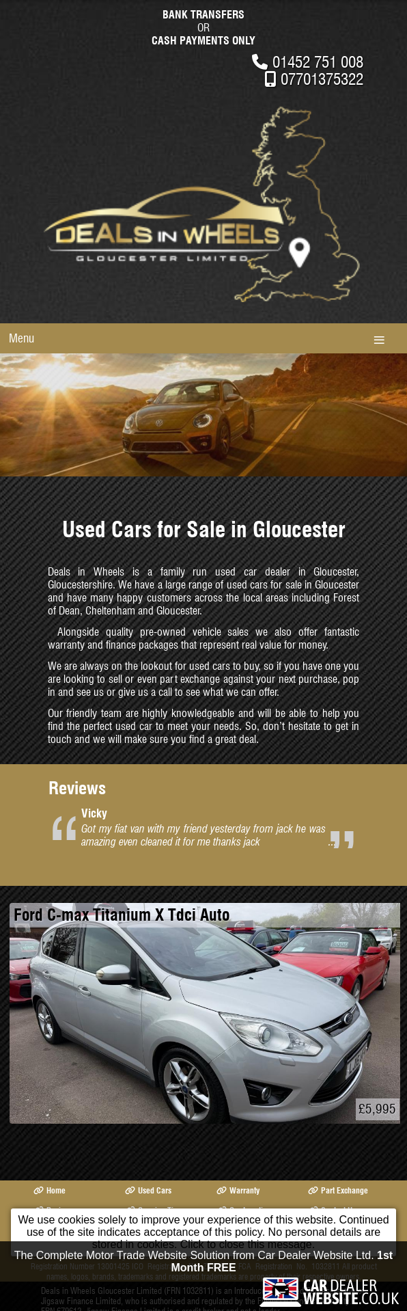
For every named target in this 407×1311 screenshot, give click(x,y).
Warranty (237, 1190)
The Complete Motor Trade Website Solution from (203, 1264)
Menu (21, 338)
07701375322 (322, 79)
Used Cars (148, 1190)
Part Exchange (338, 1190)
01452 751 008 (317, 62)
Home (49, 1190)
